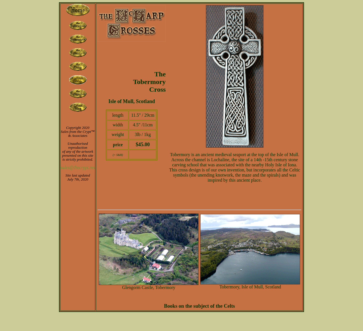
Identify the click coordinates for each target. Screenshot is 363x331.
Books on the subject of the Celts (199, 306)
